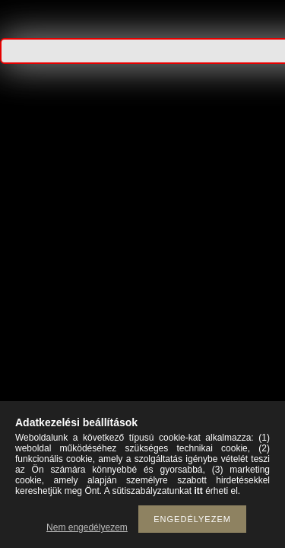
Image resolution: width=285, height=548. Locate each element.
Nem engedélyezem (87, 527)
